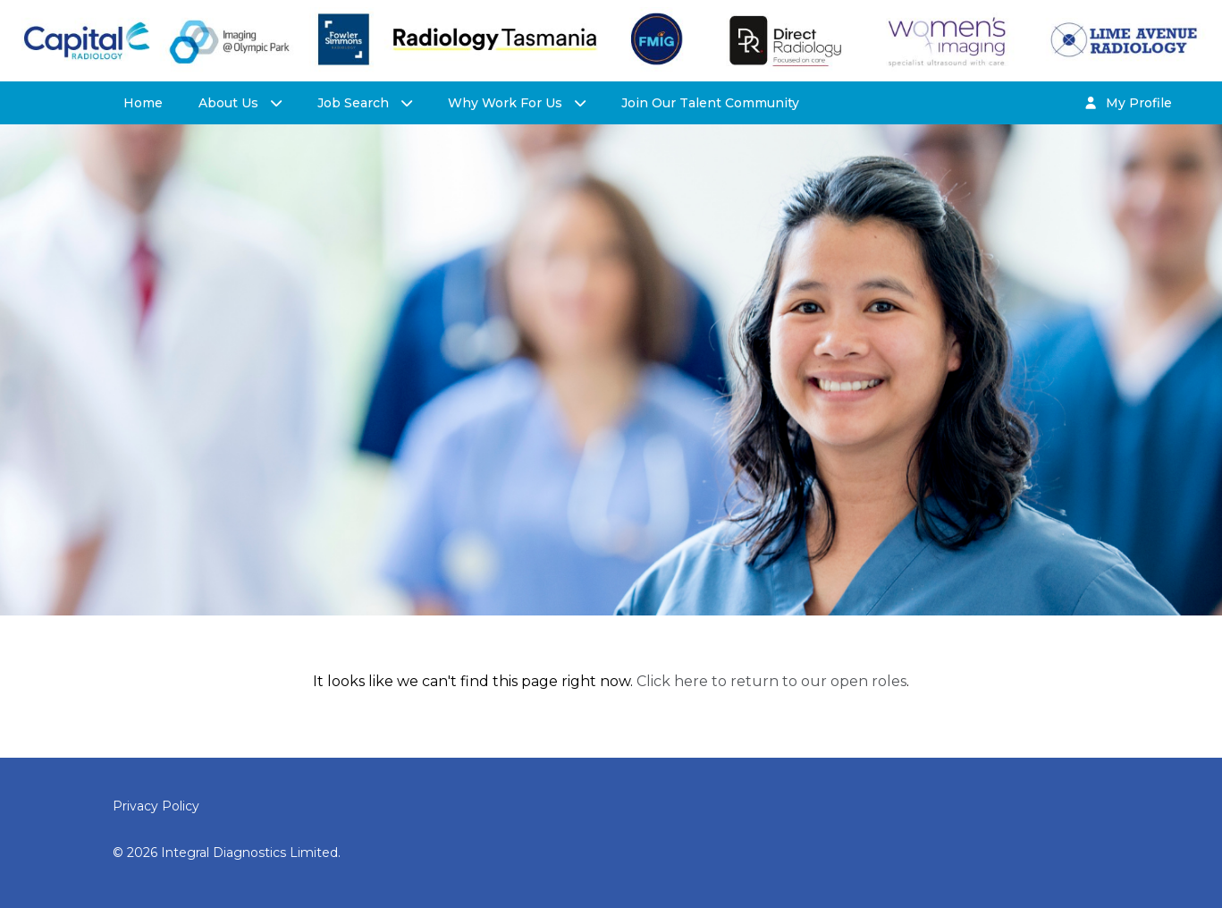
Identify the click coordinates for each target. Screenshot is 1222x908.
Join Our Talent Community (710, 103)
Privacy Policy (156, 806)
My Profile (1128, 103)
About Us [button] (230, 103)
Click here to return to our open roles (771, 681)
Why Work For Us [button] (507, 103)
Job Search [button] (354, 103)
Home (143, 103)
